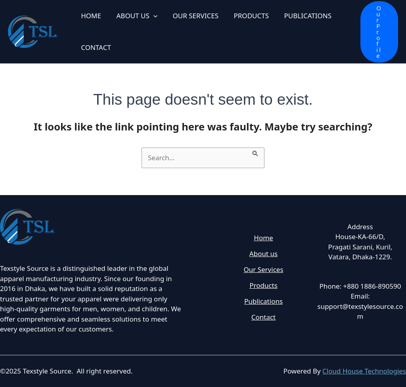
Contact (263, 317)
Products (263, 285)
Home (263, 237)
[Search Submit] (255, 152)
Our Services (263, 269)
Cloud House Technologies (364, 371)
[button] (379, 32)
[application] (151, 16)
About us (263, 253)
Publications (263, 302)
